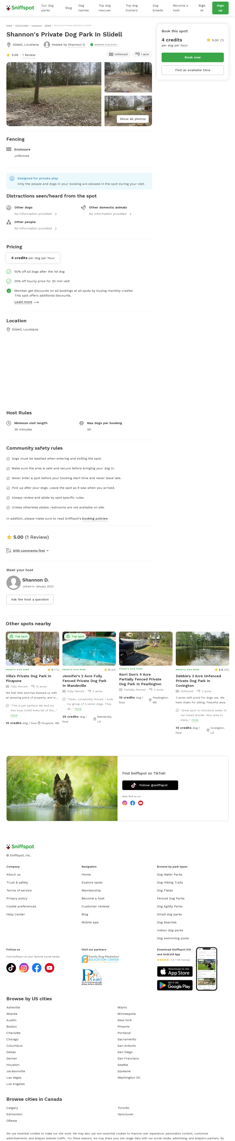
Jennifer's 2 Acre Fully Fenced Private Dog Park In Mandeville (84, 681)
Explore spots (92, 882)
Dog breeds (158, 8)
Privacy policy (16, 898)
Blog (68, 8)
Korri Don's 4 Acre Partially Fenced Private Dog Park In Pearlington (140, 679)
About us (13, 874)
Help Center (15, 914)
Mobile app (90, 922)
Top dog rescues (105, 8)
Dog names (83, 8)
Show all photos (133, 119)
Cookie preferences (21, 906)
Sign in (201, 8)
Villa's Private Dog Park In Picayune (28, 678)
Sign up (220, 8)
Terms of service (19, 890)
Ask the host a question (30, 599)
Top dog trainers (132, 8)
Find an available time (192, 70)
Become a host (180, 8)
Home (86, 874)
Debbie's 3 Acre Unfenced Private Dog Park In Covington (198, 681)
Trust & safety (17, 882)
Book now (193, 57)
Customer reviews (96, 906)
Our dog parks (47, 8)
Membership (91, 890)
